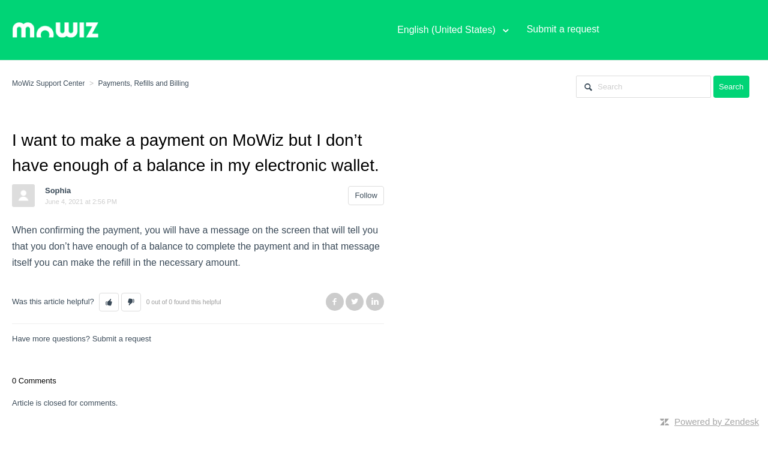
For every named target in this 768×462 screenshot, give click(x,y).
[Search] (643, 87)
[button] (109, 302)
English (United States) (447, 30)
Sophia (58, 190)
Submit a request (121, 338)
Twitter (355, 302)
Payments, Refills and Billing (143, 83)
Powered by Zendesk (716, 421)
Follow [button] (366, 195)
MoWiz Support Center (48, 83)
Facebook (335, 302)
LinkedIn (375, 302)
